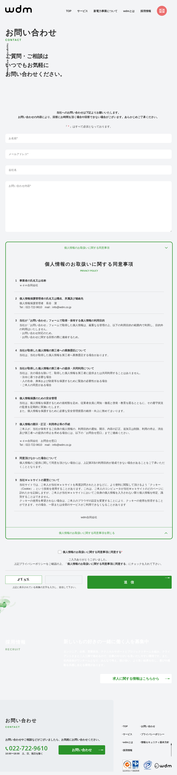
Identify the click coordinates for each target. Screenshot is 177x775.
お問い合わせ (82, 750)
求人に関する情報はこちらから (136, 678)
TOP (69, 11)
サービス (82, 11)
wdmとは (129, 11)
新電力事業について (105, 11)
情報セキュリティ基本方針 (155, 742)
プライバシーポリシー (152, 734)
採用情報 (145, 11)
